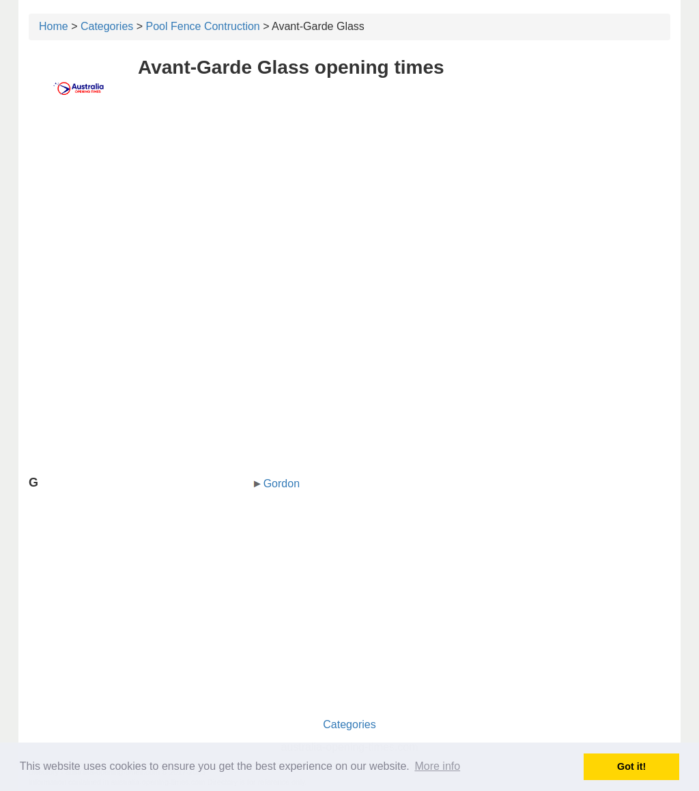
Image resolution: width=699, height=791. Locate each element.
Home (53, 26)
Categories (107, 26)
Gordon (281, 483)
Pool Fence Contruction (203, 26)
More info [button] (437, 766)
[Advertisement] (349, 216)
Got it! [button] (631, 766)
